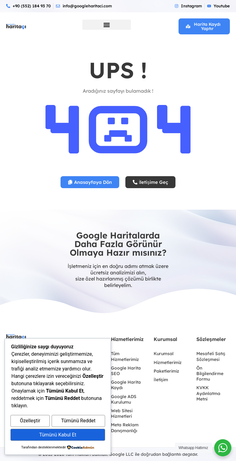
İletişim (161, 379)
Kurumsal (164, 353)
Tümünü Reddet (78, 422)
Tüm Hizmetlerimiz (125, 356)
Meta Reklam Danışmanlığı (125, 427)
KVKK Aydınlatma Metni (208, 393)
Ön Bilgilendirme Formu (209, 373)
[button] (106, 25)
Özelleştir (30, 422)
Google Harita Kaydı (126, 384)
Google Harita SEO (126, 370)
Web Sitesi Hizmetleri (121, 413)
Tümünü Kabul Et (57, 435)
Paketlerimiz (166, 371)
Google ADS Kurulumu (123, 399)
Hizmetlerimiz (168, 362)
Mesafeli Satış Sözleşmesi (210, 356)
